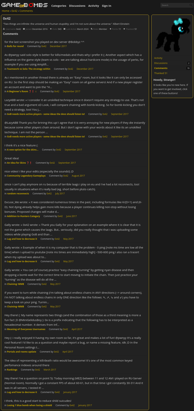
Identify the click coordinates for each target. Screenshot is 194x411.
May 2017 (68, 238)
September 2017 (71, 91)
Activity (93, 5)
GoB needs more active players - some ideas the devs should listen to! (46, 114)
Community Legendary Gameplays (26, 175)
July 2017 (60, 193)
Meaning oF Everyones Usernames (26, 329)
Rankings (12, 369)
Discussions (77, 5)
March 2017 (50, 369)
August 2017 (78, 175)
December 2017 (58, 46)
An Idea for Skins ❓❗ (19, 162)
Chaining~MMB (15, 284)
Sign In (106, 5)
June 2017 (71, 216)
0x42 (43, 46)
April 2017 (77, 329)
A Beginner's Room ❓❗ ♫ (22, 91)
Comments (160, 68)
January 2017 (70, 392)
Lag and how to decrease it (22, 238)
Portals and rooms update (21, 351)
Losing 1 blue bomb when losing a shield (29, 405)
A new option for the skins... (22, 149)
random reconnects (18, 193)
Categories (58, 5)
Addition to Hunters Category (23, 216)
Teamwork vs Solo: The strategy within (28, 68)
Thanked (161, 73)
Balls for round (15, 46)
